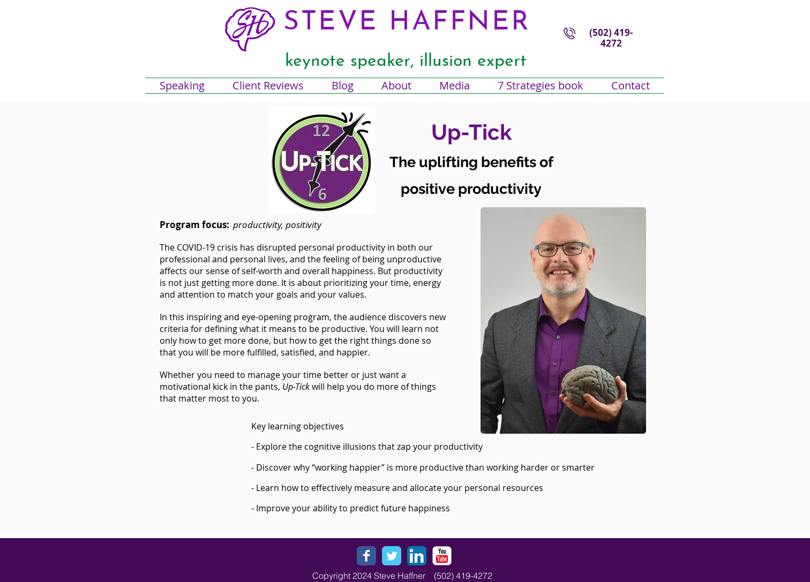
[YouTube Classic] (442, 555)
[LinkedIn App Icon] (416, 555)
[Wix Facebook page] (366, 555)
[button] (396, 85)
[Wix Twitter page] (391, 555)
